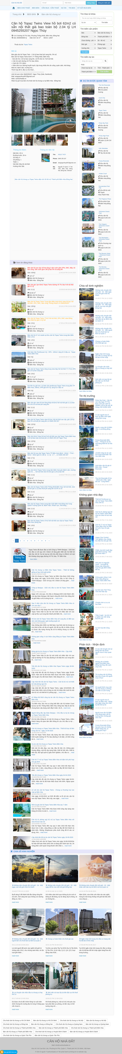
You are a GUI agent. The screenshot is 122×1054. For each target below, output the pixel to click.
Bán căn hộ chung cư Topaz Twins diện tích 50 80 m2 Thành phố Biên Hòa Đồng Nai (43, 179)
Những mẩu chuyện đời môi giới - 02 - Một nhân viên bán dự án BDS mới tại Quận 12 (103, 318)
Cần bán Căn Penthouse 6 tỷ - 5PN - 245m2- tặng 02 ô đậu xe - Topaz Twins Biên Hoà (51, 353)
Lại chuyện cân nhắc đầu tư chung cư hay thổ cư (103, 368)
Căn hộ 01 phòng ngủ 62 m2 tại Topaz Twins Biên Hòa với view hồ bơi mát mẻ (103, 514)
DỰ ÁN (63, 8)
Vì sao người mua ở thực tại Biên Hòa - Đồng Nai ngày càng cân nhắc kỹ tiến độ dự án (103, 702)
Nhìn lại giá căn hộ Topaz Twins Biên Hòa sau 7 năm (49, 805)
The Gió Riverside (104, 85)
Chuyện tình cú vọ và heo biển (102, 603)
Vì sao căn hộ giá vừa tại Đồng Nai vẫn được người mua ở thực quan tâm (103, 651)
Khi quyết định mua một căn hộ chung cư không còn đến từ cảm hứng (103, 688)
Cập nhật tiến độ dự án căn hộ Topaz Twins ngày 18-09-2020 (52, 837)
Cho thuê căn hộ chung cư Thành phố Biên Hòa (19, 1028)
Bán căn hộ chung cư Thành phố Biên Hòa (53, 1028)
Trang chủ (17, 14)
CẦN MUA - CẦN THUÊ (50, 8)
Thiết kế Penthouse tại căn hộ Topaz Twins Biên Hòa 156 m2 (103, 500)
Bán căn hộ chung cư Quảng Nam (97, 1024)
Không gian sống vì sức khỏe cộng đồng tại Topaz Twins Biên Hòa (103, 578)
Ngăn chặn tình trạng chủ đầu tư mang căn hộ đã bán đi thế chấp (103, 355)
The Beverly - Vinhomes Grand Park (104, 268)
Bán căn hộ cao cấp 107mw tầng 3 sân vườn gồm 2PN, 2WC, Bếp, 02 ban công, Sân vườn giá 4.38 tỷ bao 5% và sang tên (51, 268)
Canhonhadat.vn (52, 1052)
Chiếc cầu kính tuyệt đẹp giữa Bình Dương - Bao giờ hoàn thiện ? (103, 551)
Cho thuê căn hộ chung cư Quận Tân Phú (17, 1035)
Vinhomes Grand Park (104, 212)
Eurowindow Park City (104, 187)
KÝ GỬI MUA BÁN (84, 8)
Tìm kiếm (105, 22)
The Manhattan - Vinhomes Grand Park (104, 239)
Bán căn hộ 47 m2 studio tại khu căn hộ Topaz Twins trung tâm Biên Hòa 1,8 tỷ (51, 336)
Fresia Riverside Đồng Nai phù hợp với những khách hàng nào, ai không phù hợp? (103, 727)
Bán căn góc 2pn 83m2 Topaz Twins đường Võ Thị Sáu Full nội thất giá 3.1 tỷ (50, 285)
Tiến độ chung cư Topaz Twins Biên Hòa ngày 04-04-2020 (51, 775)
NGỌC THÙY (62, 154)
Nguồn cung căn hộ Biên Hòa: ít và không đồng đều (103, 429)
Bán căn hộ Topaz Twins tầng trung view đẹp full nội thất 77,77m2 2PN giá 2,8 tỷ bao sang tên (52, 369)
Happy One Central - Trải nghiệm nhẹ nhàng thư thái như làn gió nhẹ (103, 539)
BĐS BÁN (35, 8)
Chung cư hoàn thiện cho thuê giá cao (102, 342)
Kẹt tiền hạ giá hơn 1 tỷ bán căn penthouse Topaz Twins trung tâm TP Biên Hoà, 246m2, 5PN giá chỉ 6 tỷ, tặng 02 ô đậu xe (51, 386)
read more (58, 598)
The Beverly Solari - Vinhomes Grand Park (104, 255)
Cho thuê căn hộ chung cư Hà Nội (71, 1020)
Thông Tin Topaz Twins (19, 559)
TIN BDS (72, 8)
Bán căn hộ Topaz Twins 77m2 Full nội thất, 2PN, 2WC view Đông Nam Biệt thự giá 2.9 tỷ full (50, 319)
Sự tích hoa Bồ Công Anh (102, 628)
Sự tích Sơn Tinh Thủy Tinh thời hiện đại (103, 590)
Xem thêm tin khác (85, 391)
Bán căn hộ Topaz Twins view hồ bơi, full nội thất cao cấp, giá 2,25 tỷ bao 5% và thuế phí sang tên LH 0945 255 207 (51, 420)
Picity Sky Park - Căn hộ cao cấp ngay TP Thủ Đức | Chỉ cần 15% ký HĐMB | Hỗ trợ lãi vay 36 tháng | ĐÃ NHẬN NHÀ (103, 403)
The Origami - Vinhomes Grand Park (104, 225)
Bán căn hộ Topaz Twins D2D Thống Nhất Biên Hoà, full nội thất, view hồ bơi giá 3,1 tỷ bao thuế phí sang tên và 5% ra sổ (51, 487)
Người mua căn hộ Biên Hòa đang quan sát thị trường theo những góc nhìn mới (103, 715)
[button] (16, 110)
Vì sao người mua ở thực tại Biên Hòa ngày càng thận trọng (103, 416)
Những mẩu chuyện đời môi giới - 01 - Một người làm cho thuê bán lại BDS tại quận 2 (103, 331)
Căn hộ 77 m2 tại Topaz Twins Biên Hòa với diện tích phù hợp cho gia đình (103, 527)
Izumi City (102, 98)
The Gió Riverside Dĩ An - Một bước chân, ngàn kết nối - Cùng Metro (103, 479)
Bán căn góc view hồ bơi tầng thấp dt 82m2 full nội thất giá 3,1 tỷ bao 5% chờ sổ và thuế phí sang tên (51, 403)
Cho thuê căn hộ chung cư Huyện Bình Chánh (51, 1032)
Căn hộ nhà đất (16, 3)
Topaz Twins (28, 44)
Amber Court (103, 173)
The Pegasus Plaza (105, 199)
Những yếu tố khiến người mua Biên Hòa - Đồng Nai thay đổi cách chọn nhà (103, 664)
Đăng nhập (91, 3)
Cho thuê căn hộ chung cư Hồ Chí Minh (16, 1020)
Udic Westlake (103, 148)
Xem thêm (33, 559)
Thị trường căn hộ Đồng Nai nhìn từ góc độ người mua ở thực (103, 676)
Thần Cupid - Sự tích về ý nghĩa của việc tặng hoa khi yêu (103, 617)
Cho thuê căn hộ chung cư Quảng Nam (69, 1024)
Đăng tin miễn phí (104, 3)
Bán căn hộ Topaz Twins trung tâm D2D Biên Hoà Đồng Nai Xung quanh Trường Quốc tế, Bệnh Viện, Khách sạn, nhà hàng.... (50, 504)
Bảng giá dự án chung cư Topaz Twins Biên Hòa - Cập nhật (52, 651)
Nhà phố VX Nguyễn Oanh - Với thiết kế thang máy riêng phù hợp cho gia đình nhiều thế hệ (103, 566)
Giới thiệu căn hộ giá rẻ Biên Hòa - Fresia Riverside (103, 467)
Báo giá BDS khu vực (10, 1052)
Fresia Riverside (104, 161)
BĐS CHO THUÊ (23, 8)
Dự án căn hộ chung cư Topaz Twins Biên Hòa (47, 744)
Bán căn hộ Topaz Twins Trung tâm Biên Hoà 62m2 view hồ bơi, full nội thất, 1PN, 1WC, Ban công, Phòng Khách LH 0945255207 (50, 302)
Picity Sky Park (103, 123)
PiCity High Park (104, 136)
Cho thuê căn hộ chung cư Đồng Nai (15, 1024)
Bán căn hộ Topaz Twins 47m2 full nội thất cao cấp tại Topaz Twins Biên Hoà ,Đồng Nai (50, 521)
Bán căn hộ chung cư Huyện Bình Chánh (84, 1032)
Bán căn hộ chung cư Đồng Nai (41, 1024)
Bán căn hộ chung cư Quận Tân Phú (47, 1035)
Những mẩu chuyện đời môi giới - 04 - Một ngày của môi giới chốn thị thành (103, 292)
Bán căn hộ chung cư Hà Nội (96, 1020)
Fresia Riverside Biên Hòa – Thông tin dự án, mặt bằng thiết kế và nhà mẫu (103, 442)
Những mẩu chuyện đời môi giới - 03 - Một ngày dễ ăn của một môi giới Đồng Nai (103, 305)
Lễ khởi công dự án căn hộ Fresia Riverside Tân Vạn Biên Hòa (103, 454)
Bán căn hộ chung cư (51, 14)
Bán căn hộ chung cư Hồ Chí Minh (45, 1020)
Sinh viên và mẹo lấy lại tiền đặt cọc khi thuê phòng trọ (103, 381)
